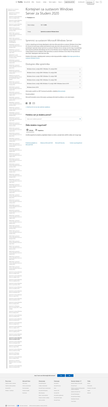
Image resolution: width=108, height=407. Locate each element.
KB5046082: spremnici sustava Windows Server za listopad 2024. (15, 114)
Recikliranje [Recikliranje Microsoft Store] (24, 392)
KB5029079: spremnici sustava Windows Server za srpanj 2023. (15, 191)
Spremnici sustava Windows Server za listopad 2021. (15, 291)
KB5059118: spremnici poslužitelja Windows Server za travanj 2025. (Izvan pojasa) (15, 77)
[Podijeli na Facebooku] (27, 102)
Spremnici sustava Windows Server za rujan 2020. (15, 346)
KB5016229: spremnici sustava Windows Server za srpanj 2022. (15, 253)
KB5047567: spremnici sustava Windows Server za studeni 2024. (15, 109)
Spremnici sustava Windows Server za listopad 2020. (15, 342)
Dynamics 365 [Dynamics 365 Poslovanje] (56, 390)
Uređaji (44, 2)
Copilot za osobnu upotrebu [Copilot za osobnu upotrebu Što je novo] (10, 385)
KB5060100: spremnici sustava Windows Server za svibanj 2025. (15, 72)
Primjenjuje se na (30, 17)
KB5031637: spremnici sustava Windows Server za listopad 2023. (15, 176)
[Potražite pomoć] (90, 2)
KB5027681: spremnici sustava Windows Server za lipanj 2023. (15, 196)
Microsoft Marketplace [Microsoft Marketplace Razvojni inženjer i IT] (75, 394)
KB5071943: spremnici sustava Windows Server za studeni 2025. (15, 34)
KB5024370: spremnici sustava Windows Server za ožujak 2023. (15, 212)
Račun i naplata (52, 2)
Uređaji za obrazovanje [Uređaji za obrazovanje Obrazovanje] (43, 385)
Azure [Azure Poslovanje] (55, 388)
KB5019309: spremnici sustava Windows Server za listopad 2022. (15, 237)
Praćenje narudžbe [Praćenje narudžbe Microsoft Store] (25, 390)
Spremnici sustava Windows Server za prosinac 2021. (15, 284)
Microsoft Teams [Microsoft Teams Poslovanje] (57, 400)
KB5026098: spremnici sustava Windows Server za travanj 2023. (15, 207)
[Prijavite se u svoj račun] (99, 2)
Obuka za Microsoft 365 (46, 143)
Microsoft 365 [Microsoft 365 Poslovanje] (56, 392)
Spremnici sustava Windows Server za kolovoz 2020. (15, 350)
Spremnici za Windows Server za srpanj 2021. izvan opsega (15, 307)
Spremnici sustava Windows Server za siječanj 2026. (15, 24)
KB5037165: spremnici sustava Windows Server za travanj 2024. (15, 145)
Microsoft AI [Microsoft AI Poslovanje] (56, 383)
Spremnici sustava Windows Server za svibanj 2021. (15, 315)
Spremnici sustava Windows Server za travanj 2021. (15, 319)
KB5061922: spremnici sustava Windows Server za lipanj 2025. (15, 67)
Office (33, 2)
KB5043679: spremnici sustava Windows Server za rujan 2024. (15, 119)
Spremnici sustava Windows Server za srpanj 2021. (15, 303)
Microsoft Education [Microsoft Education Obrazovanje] (42, 383)
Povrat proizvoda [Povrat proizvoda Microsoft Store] (25, 388)
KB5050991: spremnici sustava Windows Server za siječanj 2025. (15, 99)
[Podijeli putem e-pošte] (33, 102)
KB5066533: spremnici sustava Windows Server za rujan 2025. (15, 51)
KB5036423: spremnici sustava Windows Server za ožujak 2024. (15, 150)
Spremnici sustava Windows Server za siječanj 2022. (15, 280)
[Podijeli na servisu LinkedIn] (29, 102)
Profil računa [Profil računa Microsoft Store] (24, 383)
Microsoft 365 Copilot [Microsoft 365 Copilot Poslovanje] (58, 397)
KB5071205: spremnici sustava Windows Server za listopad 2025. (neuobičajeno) (15, 40)
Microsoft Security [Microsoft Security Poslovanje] (57, 385)
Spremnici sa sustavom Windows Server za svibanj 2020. (15, 362)
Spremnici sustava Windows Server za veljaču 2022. (15, 276)
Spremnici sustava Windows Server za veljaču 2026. (15, 21)
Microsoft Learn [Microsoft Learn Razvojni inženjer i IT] (74, 385)
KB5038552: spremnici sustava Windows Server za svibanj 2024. (15, 140)
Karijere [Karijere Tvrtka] (88, 383)
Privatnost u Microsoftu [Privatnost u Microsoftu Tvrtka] (91, 388)
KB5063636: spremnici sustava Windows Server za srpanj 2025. (15, 61)
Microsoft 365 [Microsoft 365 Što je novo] (7, 388)
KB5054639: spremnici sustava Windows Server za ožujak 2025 (15, 88)
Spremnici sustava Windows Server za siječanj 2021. (15, 331)
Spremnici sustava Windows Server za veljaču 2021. (15, 327)
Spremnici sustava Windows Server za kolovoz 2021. (15, 299)
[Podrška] (20, 2)
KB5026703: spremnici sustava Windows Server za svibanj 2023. (15, 201)
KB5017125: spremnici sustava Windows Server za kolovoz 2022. (15, 248)
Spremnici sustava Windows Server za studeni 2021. (15, 287)
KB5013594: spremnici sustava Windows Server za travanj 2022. (15, 268)
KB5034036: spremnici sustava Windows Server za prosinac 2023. (15, 165)
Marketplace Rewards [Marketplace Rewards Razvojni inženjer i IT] (75, 398)
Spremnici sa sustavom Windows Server (13, 10)
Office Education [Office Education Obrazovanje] (42, 392)
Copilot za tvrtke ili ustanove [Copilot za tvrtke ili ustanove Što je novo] (10, 383)
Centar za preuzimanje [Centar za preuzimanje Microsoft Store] (26, 385)
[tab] (30, 130)
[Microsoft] (10, 2)
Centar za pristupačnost (76, 143)
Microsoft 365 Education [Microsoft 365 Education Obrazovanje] (43, 390)
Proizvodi (38, 2)
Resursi (60, 2)
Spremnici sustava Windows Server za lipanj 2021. (15, 312)
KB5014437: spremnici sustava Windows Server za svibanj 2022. (15, 263)
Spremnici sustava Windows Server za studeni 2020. (15, 338)
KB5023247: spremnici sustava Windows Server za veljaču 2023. (15, 217)
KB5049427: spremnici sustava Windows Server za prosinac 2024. (15, 104)
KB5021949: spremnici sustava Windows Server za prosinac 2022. (15, 227)
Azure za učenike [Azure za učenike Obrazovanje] (42, 400)
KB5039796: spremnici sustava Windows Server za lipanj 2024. (15, 135)
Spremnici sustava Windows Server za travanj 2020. (15, 366)
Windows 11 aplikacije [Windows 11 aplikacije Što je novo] (9, 390)
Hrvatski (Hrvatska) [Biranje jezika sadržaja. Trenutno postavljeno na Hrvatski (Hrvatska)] (11, 405)
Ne (69, 375)
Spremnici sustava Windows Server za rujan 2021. (15, 295)
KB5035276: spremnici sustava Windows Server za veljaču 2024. (15, 155)
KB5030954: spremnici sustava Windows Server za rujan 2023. (15, 181)
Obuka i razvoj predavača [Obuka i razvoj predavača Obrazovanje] (43, 395)
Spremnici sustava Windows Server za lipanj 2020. (15, 357)
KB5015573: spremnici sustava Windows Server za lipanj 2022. (15, 258)
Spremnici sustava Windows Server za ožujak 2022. (15, 272)
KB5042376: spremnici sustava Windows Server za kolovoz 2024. (15, 124)
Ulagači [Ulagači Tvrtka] (88, 390)
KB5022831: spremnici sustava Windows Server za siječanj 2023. (15, 222)
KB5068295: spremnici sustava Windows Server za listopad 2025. (15, 46)
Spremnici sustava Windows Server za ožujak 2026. (15, 17)
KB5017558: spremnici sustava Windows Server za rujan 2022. (15, 243)
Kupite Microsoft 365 (69, 2)
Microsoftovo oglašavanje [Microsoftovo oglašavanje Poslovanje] (58, 395)
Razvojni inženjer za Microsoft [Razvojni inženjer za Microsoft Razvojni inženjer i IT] (76, 383)
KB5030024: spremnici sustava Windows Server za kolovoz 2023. (15, 186)
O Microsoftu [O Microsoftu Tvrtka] (89, 385)
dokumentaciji (61, 91)
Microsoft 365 (27, 2)
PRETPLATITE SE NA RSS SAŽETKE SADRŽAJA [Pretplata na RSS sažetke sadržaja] (38, 107)
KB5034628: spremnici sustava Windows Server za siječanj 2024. (15, 160)
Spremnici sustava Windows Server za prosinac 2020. (15, 334)
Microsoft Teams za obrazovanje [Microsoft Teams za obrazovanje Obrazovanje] (44, 388)
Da (61, 375)
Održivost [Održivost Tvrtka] (89, 392)
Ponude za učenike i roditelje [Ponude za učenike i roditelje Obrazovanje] (44, 397)
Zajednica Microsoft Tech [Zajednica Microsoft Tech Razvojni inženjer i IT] (75, 391)
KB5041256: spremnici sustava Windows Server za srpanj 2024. (15, 130)
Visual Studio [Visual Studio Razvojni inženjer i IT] (73, 401)
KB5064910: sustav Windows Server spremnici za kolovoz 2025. (15, 56)
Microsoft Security (60, 143)
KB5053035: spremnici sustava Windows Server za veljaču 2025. (15, 94)
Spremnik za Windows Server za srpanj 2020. (14, 353)
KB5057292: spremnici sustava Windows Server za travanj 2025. (15, 83)
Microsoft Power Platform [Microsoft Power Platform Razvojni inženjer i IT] (75, 396)
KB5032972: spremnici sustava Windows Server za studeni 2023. (15, 171)
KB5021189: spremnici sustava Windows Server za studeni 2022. (15, 232)
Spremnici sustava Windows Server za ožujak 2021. (15, 323)
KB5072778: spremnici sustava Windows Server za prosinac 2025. (15, 29)
